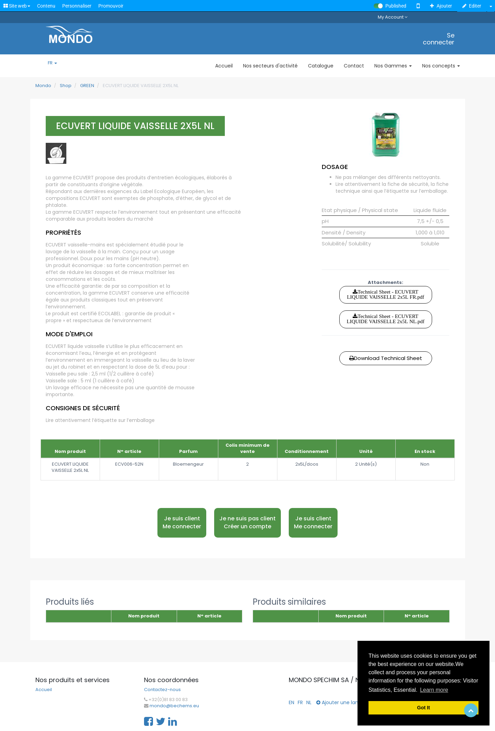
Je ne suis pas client (247, 523)
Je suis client (182, 523)
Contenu (46, 6)
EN (291, 702)
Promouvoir (110, 6)
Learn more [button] (434, 690)
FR (52, 63)
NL (308, 702)
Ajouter (441, 6)
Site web (16, 6)
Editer (472, 6)
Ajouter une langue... (343, 702)
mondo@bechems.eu (174, 706)
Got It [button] (423, 707)
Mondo (43, 85)
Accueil (43, 690)
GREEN (87, 85)
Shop (66, 85)
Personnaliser (76, 6)
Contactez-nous (162, 690)
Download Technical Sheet (385, 358)
